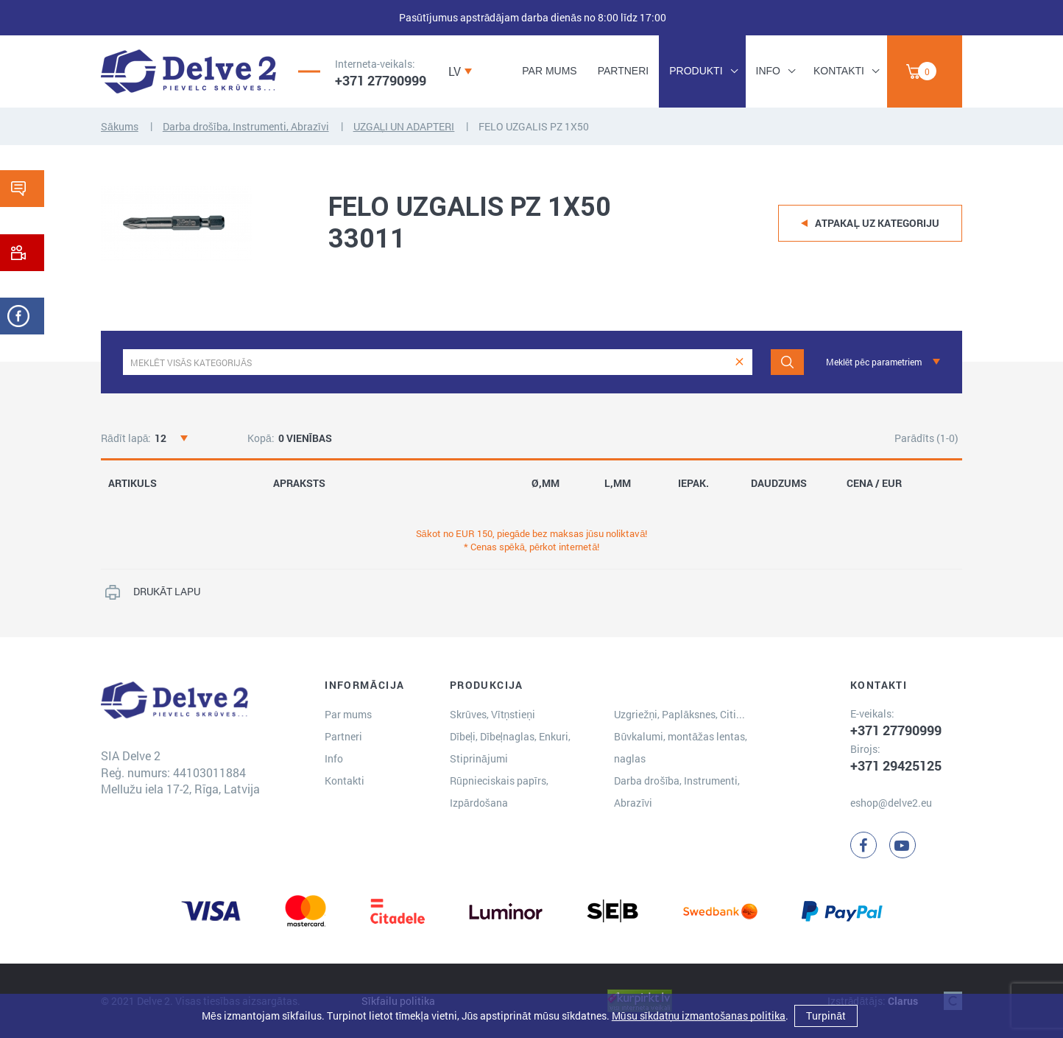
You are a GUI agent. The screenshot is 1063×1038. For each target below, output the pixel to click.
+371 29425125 (896, 765)
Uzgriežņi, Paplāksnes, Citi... (679, 714)
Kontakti (838, 71)
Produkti (695, 71)
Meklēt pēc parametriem (874, 362)
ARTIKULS (132, 483)
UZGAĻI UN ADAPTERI (404, 126)
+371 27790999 (380, 80)
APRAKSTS (299, 483)
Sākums (119, 126)
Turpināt (826, 1016)
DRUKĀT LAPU (166, 591)
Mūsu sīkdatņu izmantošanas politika (698, 1016)
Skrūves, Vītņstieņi (492, 714)
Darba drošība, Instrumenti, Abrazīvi (246, 126)
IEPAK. (693, 483)
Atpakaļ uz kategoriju (877, 223)
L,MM (617, 483)
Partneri (623, 71)
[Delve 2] (188, 71)
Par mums (549, 71)
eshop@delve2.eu (891, 803)
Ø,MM (545, 483)
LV (454, 71)
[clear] (739, 362)
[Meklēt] (787, 362)
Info (768, 71)
